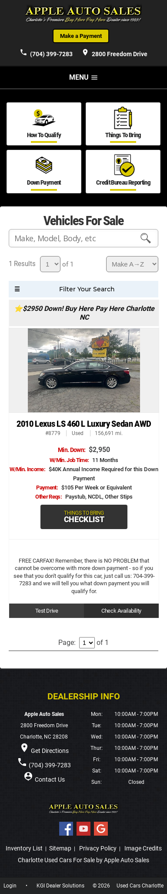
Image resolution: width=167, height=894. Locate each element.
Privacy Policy (98, 848)
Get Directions (50, 750)
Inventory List (24, 848)
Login (10, 886)
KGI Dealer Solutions (60, 886)
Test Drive (46, 611)
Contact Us (50, 779)
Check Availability (121, 611)
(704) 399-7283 (46, 52)
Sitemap (60, 848)
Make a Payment (81, 36)
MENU (83, 77)
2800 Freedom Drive (114, 52)
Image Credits (143, 848)
